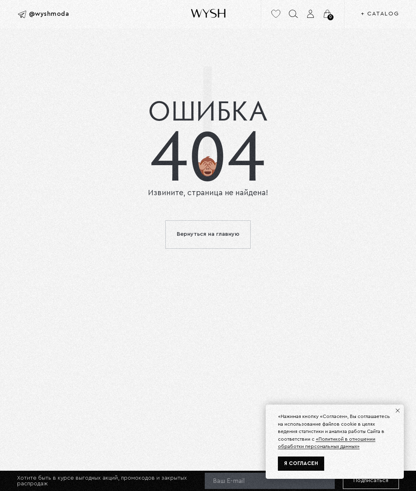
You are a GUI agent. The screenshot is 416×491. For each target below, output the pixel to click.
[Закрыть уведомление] (398, 411)
